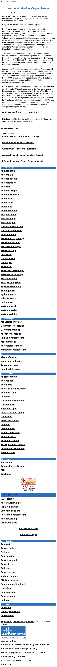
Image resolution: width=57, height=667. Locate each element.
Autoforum (6, 664)
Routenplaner (8, 290)
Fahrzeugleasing (9, 507)
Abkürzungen (8, 171)
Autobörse (29, 652)
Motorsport (6, 262)
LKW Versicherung (10, 330)
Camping (5, 396)
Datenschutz (19, 622)
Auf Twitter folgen (28, 535)
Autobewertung (9, 518)
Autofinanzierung (12, 503)
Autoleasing (7, 198)
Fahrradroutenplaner (11, 230)
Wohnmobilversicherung (14, 350)
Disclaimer (6, 474)
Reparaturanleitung (11, 286)
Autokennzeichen (10, 194)
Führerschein (8, 404)
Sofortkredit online (10, 511)
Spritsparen (9, 294)
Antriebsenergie (9, 377)
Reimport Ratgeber (11, 282)
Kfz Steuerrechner (10, 242)
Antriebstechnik (9, 560)
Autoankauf (7, 175)
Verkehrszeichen (9, 314)
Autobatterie (7, 564)
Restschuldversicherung (13, 515)
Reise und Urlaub (10, 440)
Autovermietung (9, 210)
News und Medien (10, 420)
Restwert (5, 544)
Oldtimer (5, 424)
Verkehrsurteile (9, 310)
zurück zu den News (12, 112)
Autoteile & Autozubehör (14, 388)
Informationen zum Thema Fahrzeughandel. (22, 161)
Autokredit (45, 644)
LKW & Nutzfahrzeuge (12, 412)
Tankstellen (7, 302)
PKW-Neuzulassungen (12, 270)
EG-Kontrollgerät (9, 580)
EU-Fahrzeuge (8, 218)
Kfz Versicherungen (11, 246)
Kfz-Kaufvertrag (9, 357)
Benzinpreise (7, 556)
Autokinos (6, 607)
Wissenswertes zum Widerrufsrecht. (19, 149)
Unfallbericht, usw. (10, 369)
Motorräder (6, 416)
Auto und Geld (8, 392)
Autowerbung (8, 596)
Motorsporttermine (10, 611)
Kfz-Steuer (40, 652)
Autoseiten (6, 206)
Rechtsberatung (9, 278)
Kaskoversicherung (11, 334)
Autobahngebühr (9, 179)
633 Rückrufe (8, 499)
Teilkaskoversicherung (12, 338)
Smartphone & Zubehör (13, 444)
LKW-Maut (6, 254)
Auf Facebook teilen (28, 529)
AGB (3, 470)
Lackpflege (6, 588)
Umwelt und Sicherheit (13, 448)
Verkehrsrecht (8, 452)
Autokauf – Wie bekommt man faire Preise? (22, 155)
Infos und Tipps (9, 408)
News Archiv (34, 112)
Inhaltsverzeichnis (9, 128)
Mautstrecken (8, 258)
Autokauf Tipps (9, 190)
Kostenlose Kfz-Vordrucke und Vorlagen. (21, 136)
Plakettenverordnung (12, 274)
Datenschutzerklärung (12, 466)
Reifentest (6, 568)
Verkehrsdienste (9, 576)
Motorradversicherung (12, 326)
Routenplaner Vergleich (13, 584)
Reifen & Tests (8, 436)
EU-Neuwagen (8, 222)
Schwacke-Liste (9, 522)
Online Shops (8, 428)
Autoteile (21, 656)
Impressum (6, 462)
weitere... (5, 600)
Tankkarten (6, 552)
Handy (18, 648)
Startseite (17, 660)
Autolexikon (7, 202)
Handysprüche (8, 592)
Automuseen (7, 615)
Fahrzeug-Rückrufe (9, 495)
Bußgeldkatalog (9, 214)
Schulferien (8, 298)
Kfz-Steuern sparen (13, 238)
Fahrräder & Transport (12, 400)
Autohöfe (5, 186)
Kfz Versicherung (11, 322)
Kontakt (30, 622)
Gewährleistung (9, 234)
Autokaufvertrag (9, 365)
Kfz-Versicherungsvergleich (25, 644)
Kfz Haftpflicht (8, 342)
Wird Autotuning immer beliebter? (18, 143)
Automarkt (6, 385)
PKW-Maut (6, 266)
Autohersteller (8, 183)
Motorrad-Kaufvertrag (12, 361)
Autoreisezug (8, 572)
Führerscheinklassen (12, 226)
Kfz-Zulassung (8, 250)
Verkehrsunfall (8, 306)
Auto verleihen (8, 548)
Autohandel (7, 381)
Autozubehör (7, 648)
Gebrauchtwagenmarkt (12, 652)
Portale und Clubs (10, 432)
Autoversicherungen (11, 346)
